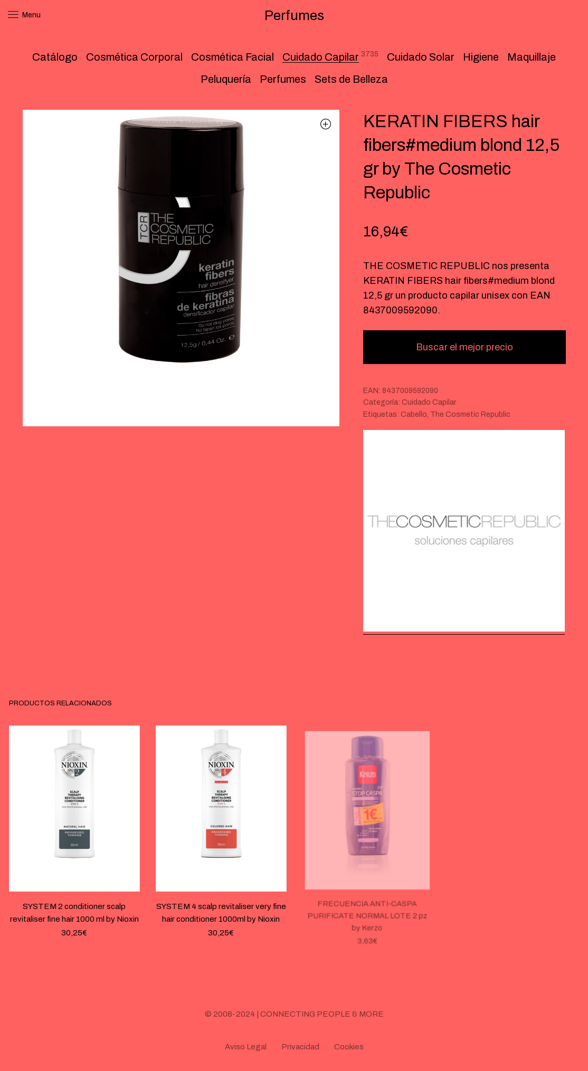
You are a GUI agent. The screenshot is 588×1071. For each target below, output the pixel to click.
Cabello (414, 414)
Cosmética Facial (232, 57)
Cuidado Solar (420, 57)
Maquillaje (531, 57)
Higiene (481, 57)
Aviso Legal (246, 1047)
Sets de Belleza (351, 79)
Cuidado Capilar (320, 57)
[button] (325, 124)
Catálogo (55, 57)
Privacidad (300, 1047)
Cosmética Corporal (134, 57)
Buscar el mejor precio (464, 347)
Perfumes (283, 79)
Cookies (349, 1047)
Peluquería (226, 79)
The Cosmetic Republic (470, 414)
